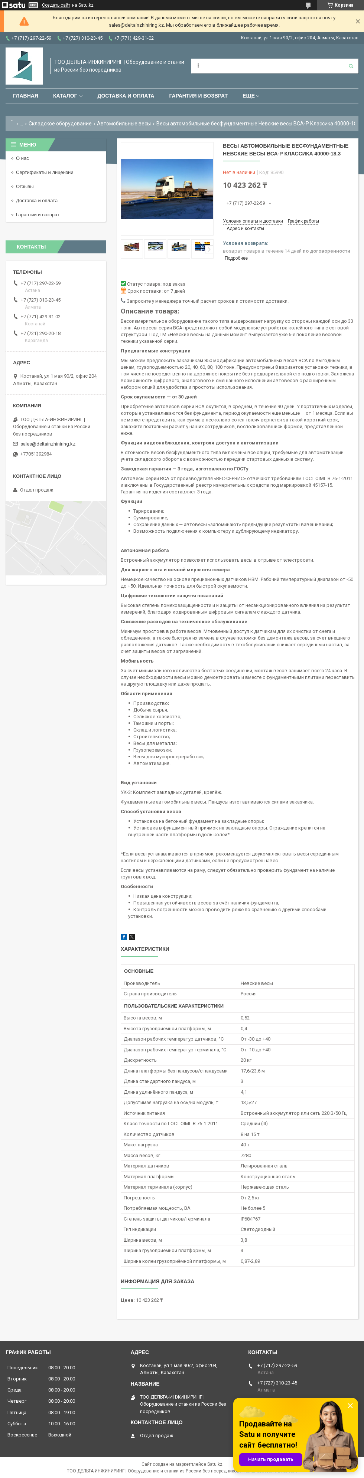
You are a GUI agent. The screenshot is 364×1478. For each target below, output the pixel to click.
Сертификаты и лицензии (44, 172)
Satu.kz (214, 1464)
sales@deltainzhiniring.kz (47, 444)
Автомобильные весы (124, 124)
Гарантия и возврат (198, 96)
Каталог (65, 96)
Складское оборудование (60, 124)
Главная (25, 96)
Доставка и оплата (125, 96)
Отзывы (25, 186)
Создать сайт (56, 5)
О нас (22, 158)
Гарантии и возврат (37, 214)
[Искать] (351, 66)
